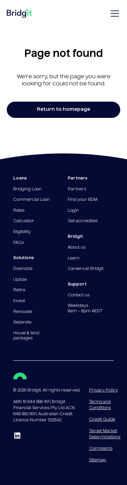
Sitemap (97, 460)
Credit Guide (102, 420)
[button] (113, 13)
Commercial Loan (31, 200)
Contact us (78, 295)
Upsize (20, 280)
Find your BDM (83, 200)
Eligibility (22, 232)
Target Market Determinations (104, 434)
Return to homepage (63, 109)
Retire (19, 290)
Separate (22, 322)
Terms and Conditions (100, 405)
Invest (19, 301)
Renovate (22, 312)
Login (73, 211)
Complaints (100, 449)
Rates (18, 211)
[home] (19, 15)
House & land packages (26, 336)
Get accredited (83, 221)
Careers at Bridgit (86, 269)
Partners (77, 189)
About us (76, 248)
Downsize (23, 269)
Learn (74, 258)
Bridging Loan (27, 189)
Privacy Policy (103, 390)
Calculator (23, 221)
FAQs (18, 243)
